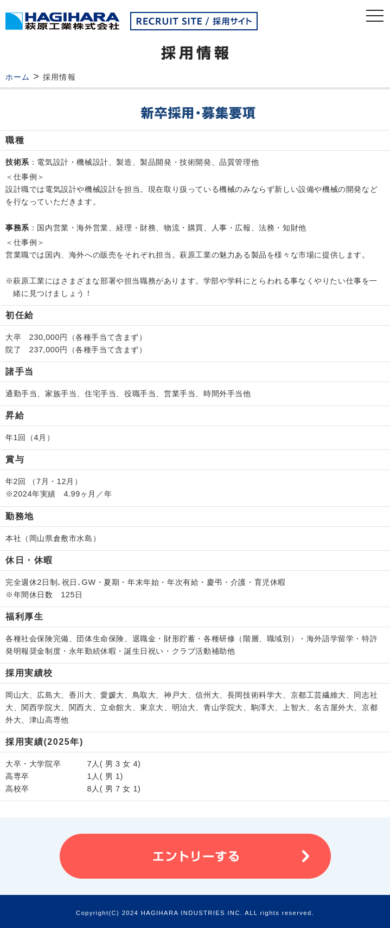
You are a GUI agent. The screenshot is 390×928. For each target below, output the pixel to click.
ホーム (17, 77)
